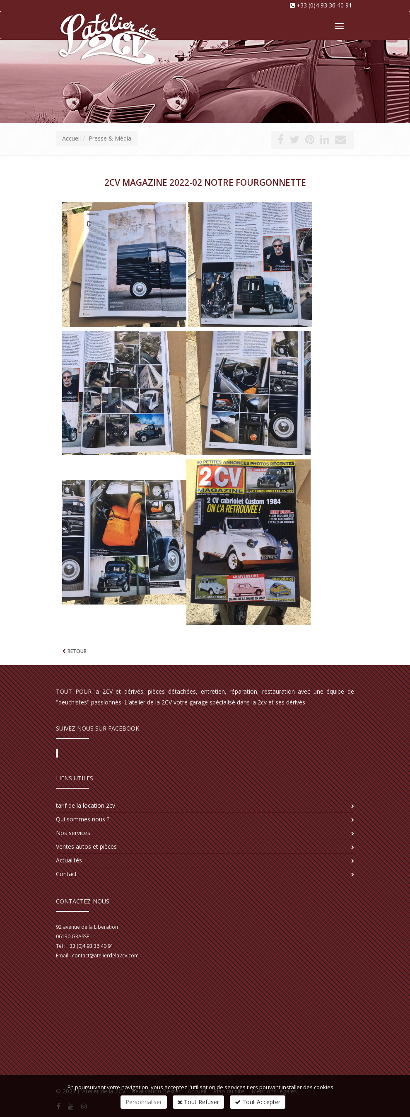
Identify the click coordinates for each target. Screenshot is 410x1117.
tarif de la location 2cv (85, 805)
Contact (66, 874)
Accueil (71, 138)
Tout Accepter (257, 1102)
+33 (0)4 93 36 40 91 (324, 5)
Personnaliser (143, 1102)
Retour (77, 651)
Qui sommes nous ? (82, 819)
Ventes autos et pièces (86, 846)
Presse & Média (110, 138)
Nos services (73, 833)
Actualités (69, 860)
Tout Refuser (198, 1102)
